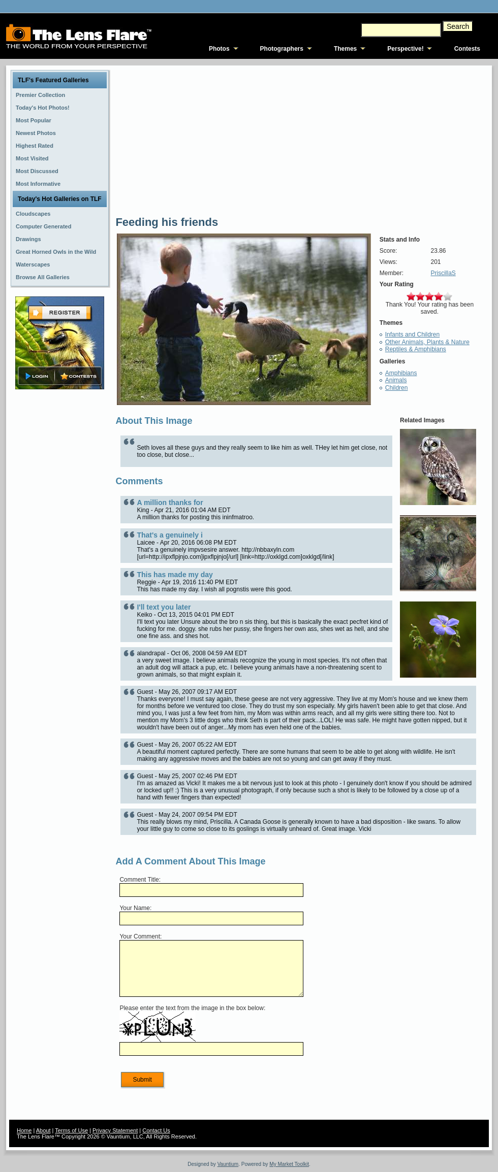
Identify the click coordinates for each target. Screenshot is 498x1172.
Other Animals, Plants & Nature (427, 342)
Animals (396, 380)
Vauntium (228, 1164)
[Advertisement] (60, 551)
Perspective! (405, 48)
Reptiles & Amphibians (415, 349)
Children (396, 387)
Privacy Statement (115, 1130)
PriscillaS (443, 273)
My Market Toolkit (289, 1164)
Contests (467, 48)
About (43, 1130)
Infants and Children (412, 334)
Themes (345, 48)
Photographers (281, 48)
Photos (219, 48)
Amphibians (401, 373)
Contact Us (156, 1130)
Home (24, 1130)
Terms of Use (71, 1130)
